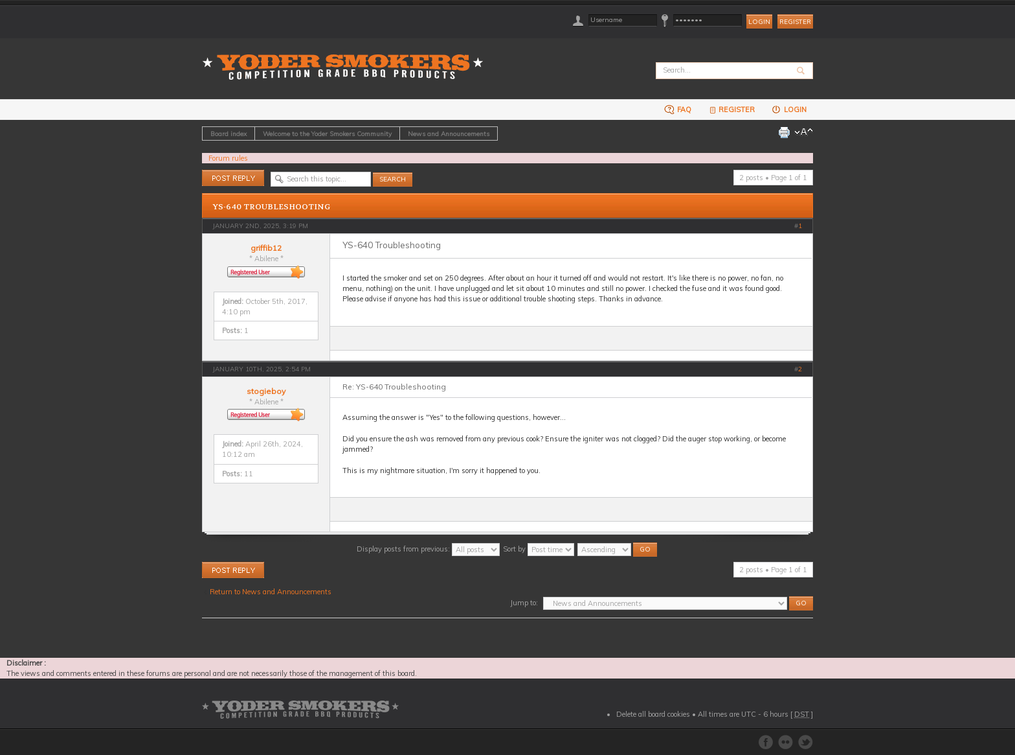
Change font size (803, 132)
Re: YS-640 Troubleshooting (394, 386)
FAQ (677, 109)
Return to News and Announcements (270, 591)
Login (789, 109)
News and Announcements (448, 133)
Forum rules (228, 158)
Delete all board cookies (653, 714)
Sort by (538, 548)
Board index (228, 133)
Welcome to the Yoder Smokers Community (327, 133)
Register (795, 21)
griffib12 (266, 248)
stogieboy (266, 391)
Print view (784, 132)
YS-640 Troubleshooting (271, 207)
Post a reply (233, 178)
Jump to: (524, 602)
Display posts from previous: (428, 548)
